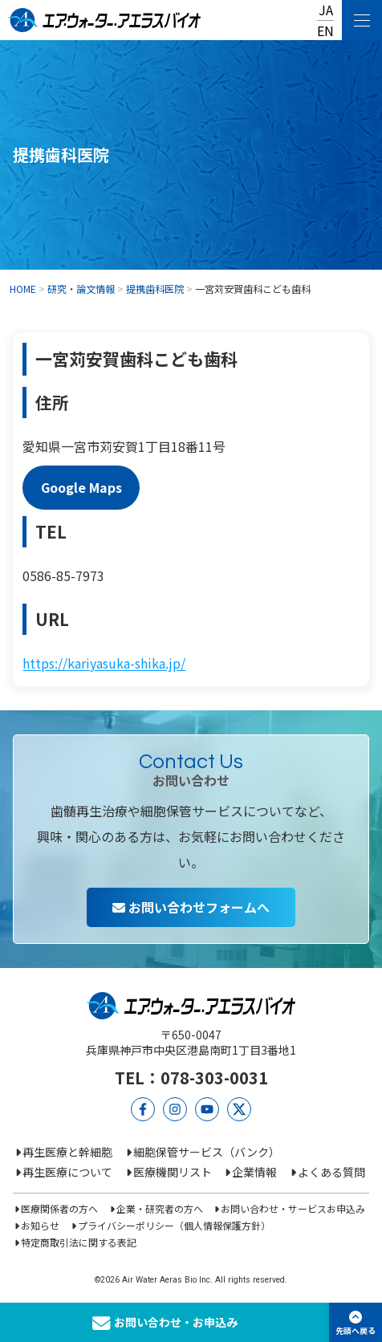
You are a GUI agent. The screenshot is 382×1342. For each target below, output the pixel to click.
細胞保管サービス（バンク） (206, 1152)
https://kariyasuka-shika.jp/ (103, 663)
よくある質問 (331, 1172)
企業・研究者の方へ (159, 1208)
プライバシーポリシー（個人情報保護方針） (174, 1225)
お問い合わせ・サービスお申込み (293, 1208)
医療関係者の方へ (59, 1208)
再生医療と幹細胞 (67, 1152)
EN (325, 30)
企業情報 (254, 1172)
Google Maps (81, 488)
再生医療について (67, 1172)
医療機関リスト (172, 1172)
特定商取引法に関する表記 (78, 1242)
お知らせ (40, 1225)
